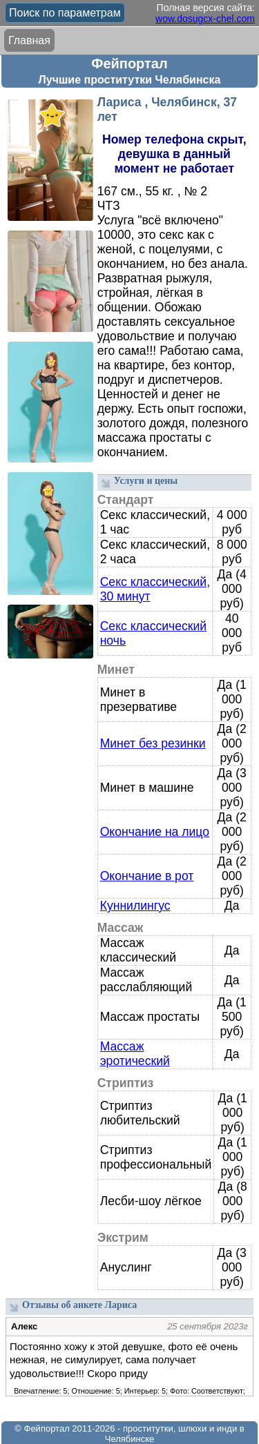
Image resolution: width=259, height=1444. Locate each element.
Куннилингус (135, 906)
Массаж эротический (135, 1054)
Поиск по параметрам (65, 13)
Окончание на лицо (154, 832)
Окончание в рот (147, 876)
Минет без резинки (153, 743)
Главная (29, 40)
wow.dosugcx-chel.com (205, 18)
